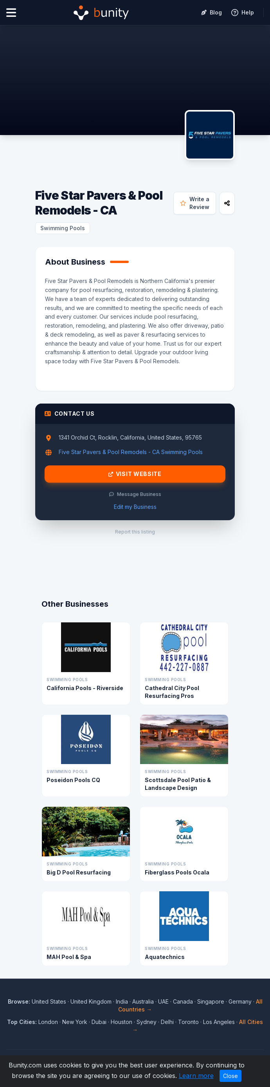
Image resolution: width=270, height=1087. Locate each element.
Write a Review (194, 203)
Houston (121, 1021)
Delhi (167, 1021)
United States (49, 1001)
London (48, 1021)
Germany (240, 1001)
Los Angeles (219, 1021)
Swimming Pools (62, 228)
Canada (183, 1001)
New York (74, 1021)
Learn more (196, 1076)
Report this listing (135, 532)
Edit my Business (135, 506)
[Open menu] (11, 12)
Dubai (99, 1021)
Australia (143, 1001)
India (122, 1001)
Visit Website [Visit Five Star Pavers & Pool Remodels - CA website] (135, 474)
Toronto (188, 1021)
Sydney (147, 1021)
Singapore (210, 1001)
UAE (163, 1001)
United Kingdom (91, 1001)
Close (230, 1076)
